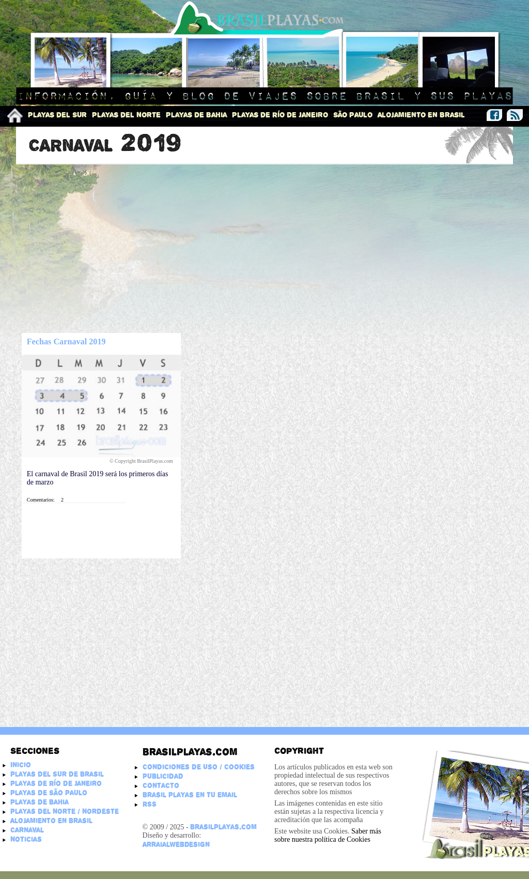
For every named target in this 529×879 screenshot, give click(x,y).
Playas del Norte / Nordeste (64, 811)
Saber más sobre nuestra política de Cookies (327, 835)
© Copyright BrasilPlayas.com (142, 461)
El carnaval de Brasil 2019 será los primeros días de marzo (97, 478)
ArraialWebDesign (176, 844)
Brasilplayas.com (190, 752)
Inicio (20, 765)
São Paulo (352, 114)
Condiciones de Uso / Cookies (199, 767)
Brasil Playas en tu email (190, 795)
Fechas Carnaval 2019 (66, 341)
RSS (150, 804)
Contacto (161, 785)
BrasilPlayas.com (223, 827)
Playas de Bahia (196, 114)
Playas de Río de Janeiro (280, 114)
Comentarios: (41, 500)
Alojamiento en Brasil (421, 114)
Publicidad (163, 776)
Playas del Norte (126, 114)
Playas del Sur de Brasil (57, 774)
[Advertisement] (265, 249)
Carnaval (27, 830)
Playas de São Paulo (48, 793)
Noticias (26, 839)
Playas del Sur (57, 114)
